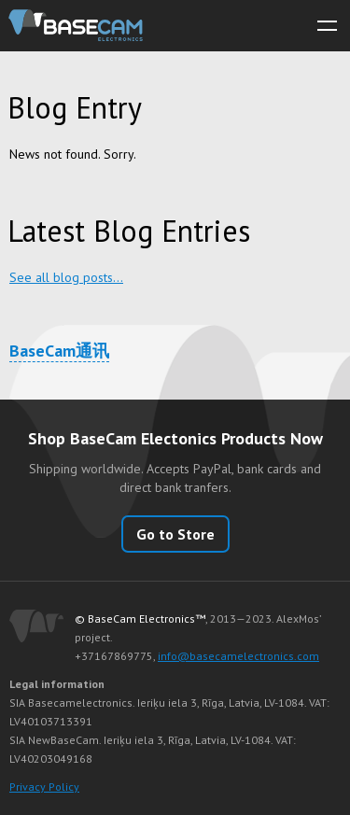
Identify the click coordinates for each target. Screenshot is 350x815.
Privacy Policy (44, 787)
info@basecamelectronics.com (238, 656)
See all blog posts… (66, 277)
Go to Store (175, 534)
